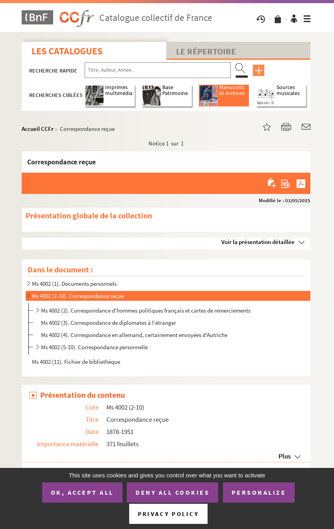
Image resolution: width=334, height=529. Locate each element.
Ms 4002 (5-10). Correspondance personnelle (95, 347)
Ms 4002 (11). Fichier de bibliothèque (76, 361)
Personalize (259, 492)
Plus (284, 456)
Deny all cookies (172, 492)
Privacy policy (168, 514)
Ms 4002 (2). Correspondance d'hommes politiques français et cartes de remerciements (145, 310)
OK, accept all (82, 492)
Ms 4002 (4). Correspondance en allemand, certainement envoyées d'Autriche (134, 335)
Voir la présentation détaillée (258, 242)
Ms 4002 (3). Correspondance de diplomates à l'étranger (108, 322)
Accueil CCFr (38, 128)
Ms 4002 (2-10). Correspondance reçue (78, 296)
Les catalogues (67, 51)
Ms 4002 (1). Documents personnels (74, 283)
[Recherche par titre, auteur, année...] (158, 70)
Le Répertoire (206, 51)
